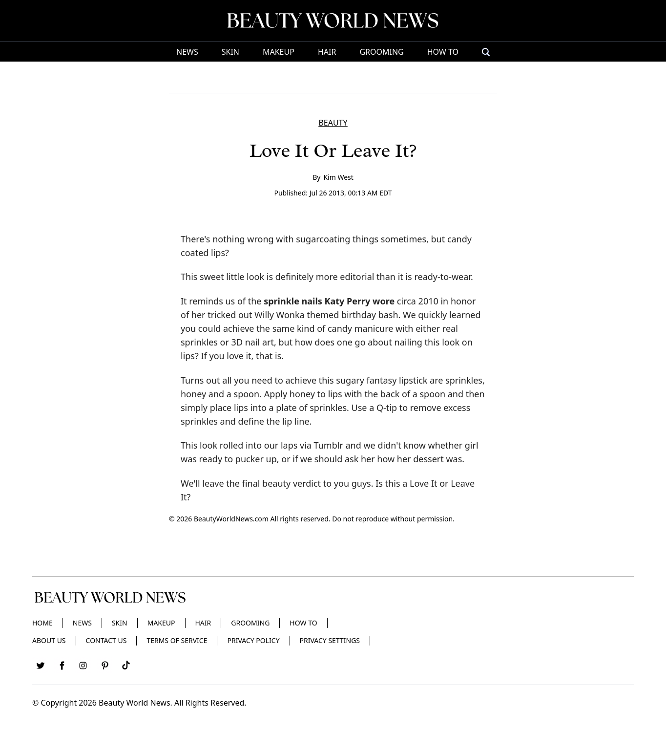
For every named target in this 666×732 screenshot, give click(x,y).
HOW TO (442, 51)
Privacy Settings (330, 640)
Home (42, 622)
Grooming (381, 51)
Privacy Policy (253, 640)
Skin (230, 51)
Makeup (278, 51)
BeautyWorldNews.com (231, 518)
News (187, 51)
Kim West (338, 177)
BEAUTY (332, 122)
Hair (327, 51)
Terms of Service (176, 640)
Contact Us (106, 640)
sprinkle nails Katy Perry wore (329, 301)
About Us (49, 640)
